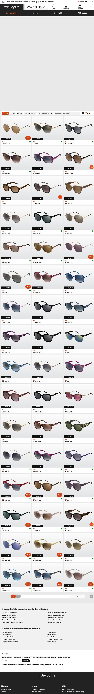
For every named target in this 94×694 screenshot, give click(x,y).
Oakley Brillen (6, 583)
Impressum (18, 682)
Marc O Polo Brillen (8, 585)
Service (34, 634)
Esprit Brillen (51, 590)
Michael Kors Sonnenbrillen (57, 561)
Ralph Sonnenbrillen (55, 570)
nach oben (89, 682)
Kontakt (3, 645)
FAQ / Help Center (68, 637)
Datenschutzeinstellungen (10, 642)
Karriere (3, 640)
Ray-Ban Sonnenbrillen (9, 561)
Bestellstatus (66, 645)
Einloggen (66, 8)
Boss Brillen (51, 585)
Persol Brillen (51, 583)
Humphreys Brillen (8, 587)
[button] (12, 7)
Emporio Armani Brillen (10, 590)
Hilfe (64, 634)
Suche (53, 8)
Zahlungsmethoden (38, 637)
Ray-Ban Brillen (7, 580)
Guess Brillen (51, 580)
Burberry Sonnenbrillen (56, 566)
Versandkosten (37, 640)
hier (61, 613)
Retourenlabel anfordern (40, 642)
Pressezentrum (6, 637)
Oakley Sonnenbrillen (9, 563)
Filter (5, 61)
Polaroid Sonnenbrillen (56, 563)
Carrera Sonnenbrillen (9, 568)
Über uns (4, 634)
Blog (63, 642)
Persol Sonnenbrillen (9, 566)
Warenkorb (80, 8)
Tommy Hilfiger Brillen (54, 587)
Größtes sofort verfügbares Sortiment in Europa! (20, 1)
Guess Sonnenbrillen (55, 568)
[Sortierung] (67, 61)
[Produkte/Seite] (45, 61)
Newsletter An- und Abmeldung (73, 640)
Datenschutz (9, 682)
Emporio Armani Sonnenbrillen (12, 570)
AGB (2, 682)
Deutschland (84, 1)
